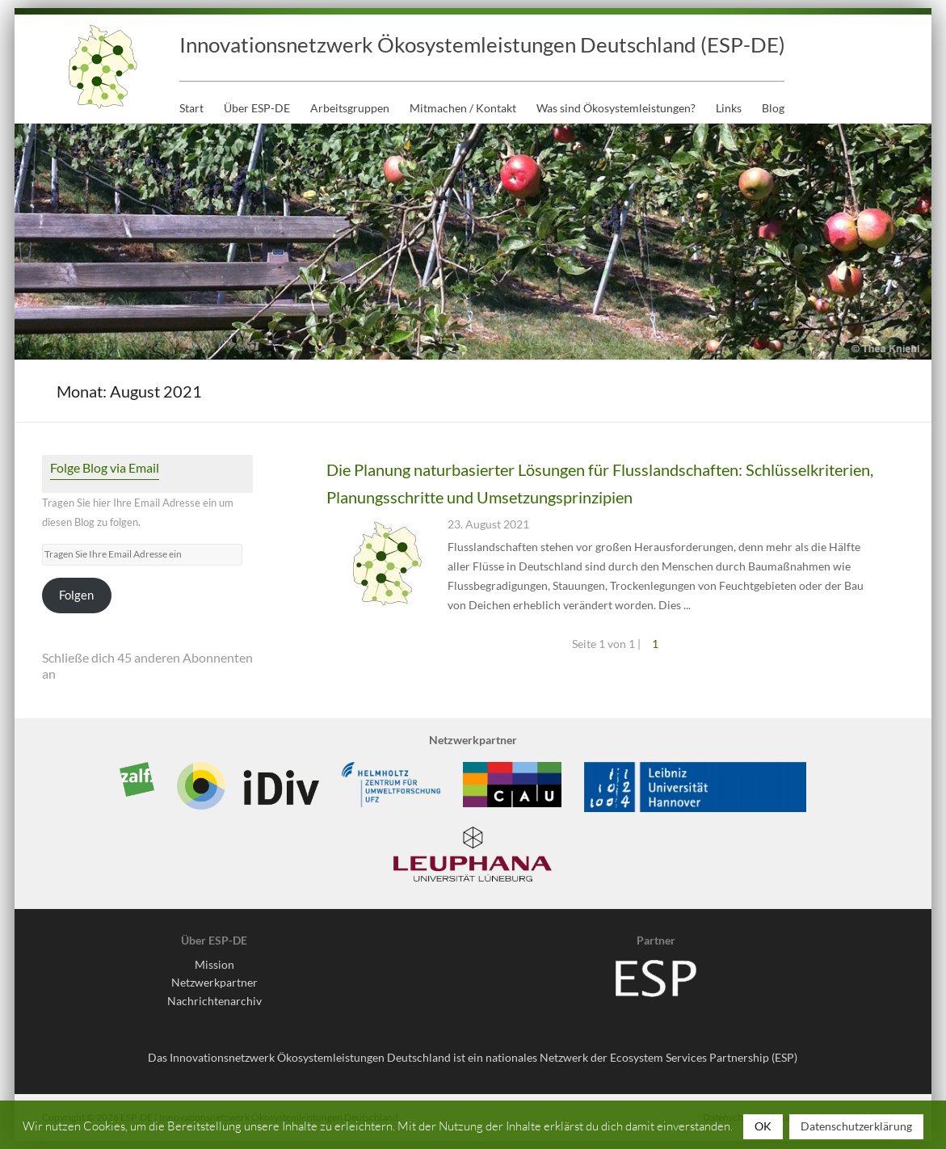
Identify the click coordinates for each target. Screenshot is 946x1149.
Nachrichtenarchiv (214, 1001)
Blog (773, 108)
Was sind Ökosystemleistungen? (616, 108)
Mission (214, 964)
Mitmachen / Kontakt (463, 108)
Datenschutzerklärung (856, 1126)
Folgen (76, 595)
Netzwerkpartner (214, 982)
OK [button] (763, 1126)
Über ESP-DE (257, 108)
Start (191, 108)
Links (729, 108)
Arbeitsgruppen (349, 108)
